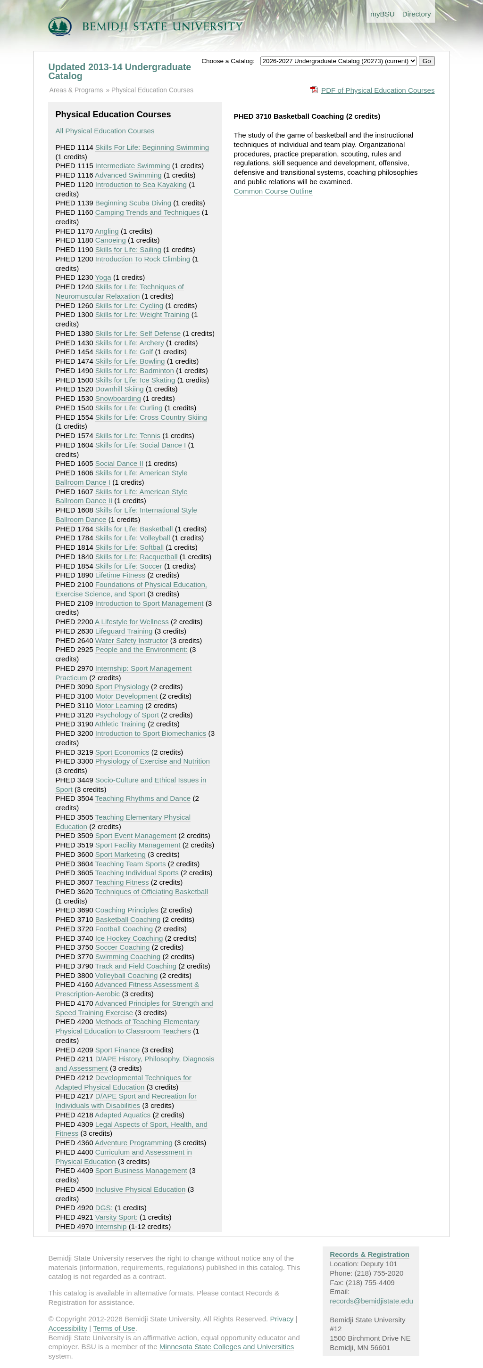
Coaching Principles (126, 910)
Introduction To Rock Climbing (142, 259)
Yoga (103, 277)
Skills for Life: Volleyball (132, 538)
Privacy (282, 1319)
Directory (416, 14)
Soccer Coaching (122, 947)
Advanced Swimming (128, 175)
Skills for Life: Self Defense (138, 333)
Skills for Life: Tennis (127, 436)
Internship (111, 1226)
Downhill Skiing (119, 389)
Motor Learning (119, 705)
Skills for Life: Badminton (134, 370)
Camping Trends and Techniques (147, 212)
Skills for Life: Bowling (130, 361)
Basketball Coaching (127, 919)
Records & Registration (369, 1254)
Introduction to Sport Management (149, 603)
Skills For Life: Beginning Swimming (152, 147)
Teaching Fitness (122, 882)
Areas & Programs (76, 90)
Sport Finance (117, 1050)
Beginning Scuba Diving (133, 203)
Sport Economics (122, 752)
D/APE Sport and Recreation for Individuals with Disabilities (126, 1100)
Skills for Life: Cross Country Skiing (151, 417)
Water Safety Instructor (131, 640)
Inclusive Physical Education (140, 1189)
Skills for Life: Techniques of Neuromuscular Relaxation (119, 291)
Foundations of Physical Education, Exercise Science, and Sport (131, 589)
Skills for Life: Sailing (128, 249)
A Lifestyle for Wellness (132, 622)
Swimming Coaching (127, 957)
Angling (107, 231)
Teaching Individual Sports (137, 873)
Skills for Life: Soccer (128, 566)
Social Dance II (119, 463)
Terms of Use (114, 1328)
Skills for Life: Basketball (134, 529)
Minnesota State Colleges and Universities (226, 1347)
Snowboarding (118, 398)
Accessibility (67, 1328)
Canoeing (110, 240)
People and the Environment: (141, 649)
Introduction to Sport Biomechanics (151, 733)
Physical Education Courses (152, 90)
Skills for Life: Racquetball (136, 557)
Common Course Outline (273, 191)
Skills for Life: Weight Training (142, 314)
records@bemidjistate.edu (371, 1301)
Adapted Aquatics (122, 1115)
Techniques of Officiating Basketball (151, 892)
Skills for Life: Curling (129, 408)
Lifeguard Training (124, 631)
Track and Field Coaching (136, 966)
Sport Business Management (141, 1170)
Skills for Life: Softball (129, 547)
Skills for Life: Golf (124, 352)
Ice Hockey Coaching (129, 938)
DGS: (104, 1208)
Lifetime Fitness (120, 575)
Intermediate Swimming (132, 166)
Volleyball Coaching (126, 975)
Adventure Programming (134, 1143)
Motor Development (126, 696)
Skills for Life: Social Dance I (140, 445)
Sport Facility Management (138, 845)
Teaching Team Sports (130, 864)
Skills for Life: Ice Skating (135, 380)
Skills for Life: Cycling (129, 305)
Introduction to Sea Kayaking (141, 184)
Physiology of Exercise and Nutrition (152, 761)
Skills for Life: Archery (129, 343)
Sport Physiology (122, 687)
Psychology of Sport (127, 715)
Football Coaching (124, 929)
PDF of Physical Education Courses (378, 90)
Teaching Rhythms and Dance (143, 798)
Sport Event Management (135, 835)
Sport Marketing (120, 854)
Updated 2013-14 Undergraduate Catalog (119, 71)
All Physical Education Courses (104, 131)
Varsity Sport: (116, 1217)
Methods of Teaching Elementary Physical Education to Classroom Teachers (127, 1026)
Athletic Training (120, 724)
